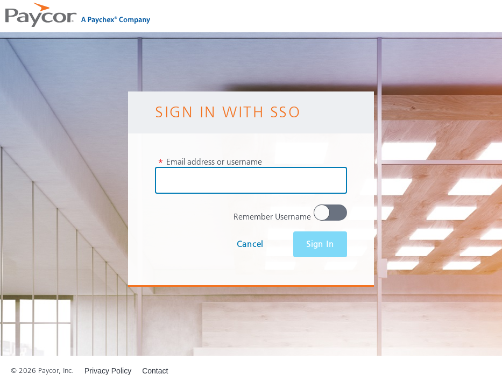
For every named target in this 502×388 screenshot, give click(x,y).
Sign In (320, 244)
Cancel (250, 244)
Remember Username (272, 217)
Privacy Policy (107, 370)
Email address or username (210, 162)
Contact (155, 370)
